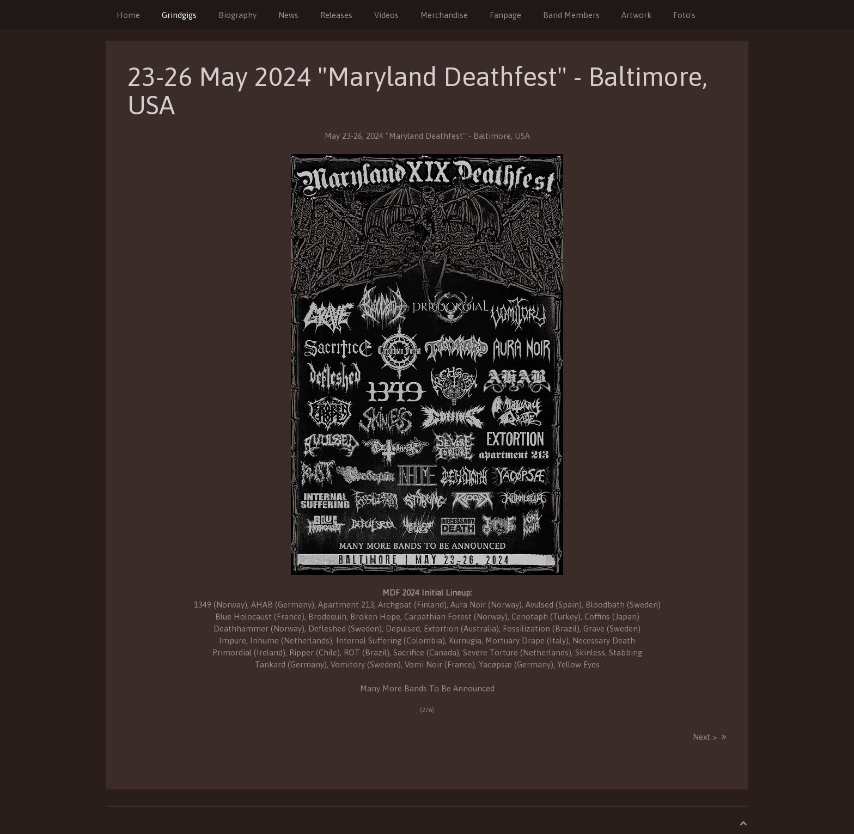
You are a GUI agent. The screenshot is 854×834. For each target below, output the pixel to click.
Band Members (571, 15)
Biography (237, 15)
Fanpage (505, 15)
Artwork (636, 15)
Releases (336, 15)
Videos (386, 15)
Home (128, 15)
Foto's (684, 15)
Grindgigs (179, 15)
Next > (705, 736)
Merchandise (444, 15)
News (288, 15)
